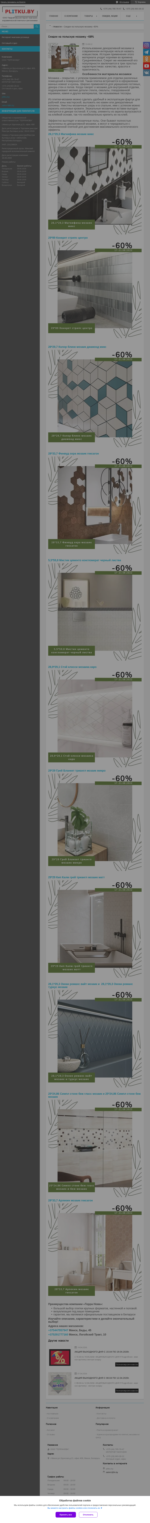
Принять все (66, 1515)
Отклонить (88, 1515)
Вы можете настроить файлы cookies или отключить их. (73, 1508)
